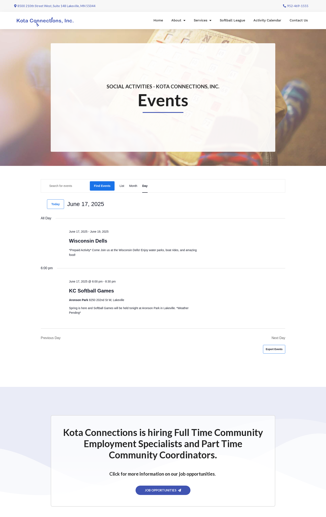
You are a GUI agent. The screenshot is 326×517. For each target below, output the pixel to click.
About (178, 20)
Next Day (278, 338)
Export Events (274, 349)
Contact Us (299, 20)
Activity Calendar (267, 20)
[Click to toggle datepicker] (85, 204)
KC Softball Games (91, 291)
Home (158, 20)
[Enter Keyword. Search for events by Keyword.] (65, 185)
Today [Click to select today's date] (55, 204)
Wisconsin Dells (88, 241)
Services (202, 20)
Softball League (232, 20)
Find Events (102, 186)
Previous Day (51, 338)
